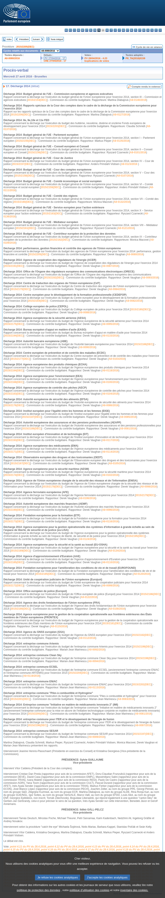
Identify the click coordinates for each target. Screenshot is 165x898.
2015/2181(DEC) (112, 623)
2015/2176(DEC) (13, 405)
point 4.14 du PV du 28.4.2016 (141, 846)
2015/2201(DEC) (20, 699)
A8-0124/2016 (87, 539)
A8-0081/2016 (143, 713)
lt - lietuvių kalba (119, 30)
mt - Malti (127, 30)
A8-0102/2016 (110, 475)
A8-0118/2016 (110, 370)
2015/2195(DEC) (135, 536)
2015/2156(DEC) (37, 152)
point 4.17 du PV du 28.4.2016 (96, 849)
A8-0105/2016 (116, 463)
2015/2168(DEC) (13, 382)
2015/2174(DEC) (13, 475)
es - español (70, 30)
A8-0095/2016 (110, 324)
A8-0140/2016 (138, 99)
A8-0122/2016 (89, 597)
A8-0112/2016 (87, 638)
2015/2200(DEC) (37, 713)
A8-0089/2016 (96, 736)
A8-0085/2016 (128, 416)
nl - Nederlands (131, 30)
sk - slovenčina (148, 30)
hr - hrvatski (107, 30)
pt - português (139, 30)
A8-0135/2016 (121, 140)
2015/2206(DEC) (20, 114)
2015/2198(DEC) (145, 658)
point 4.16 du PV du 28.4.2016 (59, 849)
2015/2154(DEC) (37, 99)
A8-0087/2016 (110, 266)
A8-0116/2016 (110, 521)
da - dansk (78, 30)
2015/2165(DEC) (45, 573)
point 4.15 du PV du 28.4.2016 (21, 849)
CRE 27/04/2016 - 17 (55, 61)
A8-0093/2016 (150, 277)
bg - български (66, 30)
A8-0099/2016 (110, 585)
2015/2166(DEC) (20, 608)
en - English (94, 30)
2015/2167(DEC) (20, 463)
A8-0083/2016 (126, 699)
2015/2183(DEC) (13, 393)
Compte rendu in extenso (146, 86)
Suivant (36, 39)
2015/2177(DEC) (20, 358)
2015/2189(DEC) (31, 428)
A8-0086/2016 (110, 405)
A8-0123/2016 (129, 164)
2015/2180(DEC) (140, 309)
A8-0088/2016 (87, 312)
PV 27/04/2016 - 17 (54, 58)
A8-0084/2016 (116, 289)
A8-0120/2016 (141, 573)
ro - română (143, 30)
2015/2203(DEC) (56, 126)
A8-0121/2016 (126, 228)
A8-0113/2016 (96, 687)
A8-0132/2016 (122, 201)
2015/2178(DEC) (52, 486)
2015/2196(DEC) (37, 725)
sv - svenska (160, 30)
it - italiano (111, 30)
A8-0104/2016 (110, 393)
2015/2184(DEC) (13, 370)
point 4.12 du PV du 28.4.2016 (65, 846)
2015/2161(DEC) (25, 228)
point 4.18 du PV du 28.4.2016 (134, 849)
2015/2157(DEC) (22, 164)
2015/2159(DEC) (50, 187)
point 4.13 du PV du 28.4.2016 (103, 846)
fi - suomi (156, 30)
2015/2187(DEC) (31, 416)
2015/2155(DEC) (25, 140)
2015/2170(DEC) (20, 289)
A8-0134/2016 (116, 550)
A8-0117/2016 (110, 440)
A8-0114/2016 (110, 451)
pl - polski (135, 30)
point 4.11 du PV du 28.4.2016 (28, 846)
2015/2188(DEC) (143, 344)
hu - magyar (123, 30)
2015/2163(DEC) (52, 213)
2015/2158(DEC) (24, 175)
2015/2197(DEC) (142, 733)
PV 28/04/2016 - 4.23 (95, 58)
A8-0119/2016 (31, 675)
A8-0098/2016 (148, 486)
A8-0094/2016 (96, 661)
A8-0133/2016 (110, 335)
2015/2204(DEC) (78, 672)
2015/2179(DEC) (145, 495)
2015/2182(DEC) (141, 635)
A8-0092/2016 (96, 649)
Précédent (24, 39)
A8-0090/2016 (87, 347)
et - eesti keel (86, 30)
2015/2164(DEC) (37, 300)
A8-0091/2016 (128, 428)
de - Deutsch (82, 30)
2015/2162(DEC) (59, 239)
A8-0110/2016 (110, 562)
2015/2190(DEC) (13, 509)
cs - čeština (74, 30)
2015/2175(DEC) (13, 324)
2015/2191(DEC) (13, 266)
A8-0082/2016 (134, 300)
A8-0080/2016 (12, 58)
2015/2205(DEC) (25, 46)
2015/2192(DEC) (53, 277)
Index (9, 39)
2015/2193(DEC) (13, 440)
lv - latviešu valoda (115, 30)
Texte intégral (57, 39)
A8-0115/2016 (59, 626)
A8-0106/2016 (87, 498)
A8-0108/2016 (116, 608)
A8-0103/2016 (116, 358)
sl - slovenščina (152, 30)
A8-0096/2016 (110, 509)
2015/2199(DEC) (142, 646)
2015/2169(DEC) (20, 550)
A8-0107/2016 (124, 175)
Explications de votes (96, 61)
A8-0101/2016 (138, 152)
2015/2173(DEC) (13, 521)
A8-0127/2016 (121, 114)
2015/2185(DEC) (13, 562)
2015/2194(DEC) (13, 335)
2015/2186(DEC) (150, 594)
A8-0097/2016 (143, 725)
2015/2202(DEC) (141, 684)
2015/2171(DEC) (13, 451)
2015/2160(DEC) (23, 201)
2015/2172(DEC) (13, 585)
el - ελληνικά (90, 30)
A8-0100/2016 (110, 382)
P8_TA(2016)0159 (135, 58)
